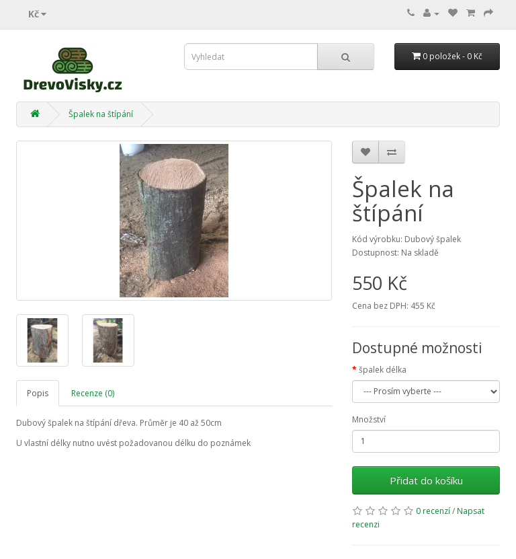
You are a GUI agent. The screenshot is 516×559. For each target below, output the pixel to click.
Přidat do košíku (426, 480)
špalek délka (382, 369)
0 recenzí (433, 511)
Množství (369, 419)
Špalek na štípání (101, 114)
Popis (37, 393)
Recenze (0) (92, 393)
